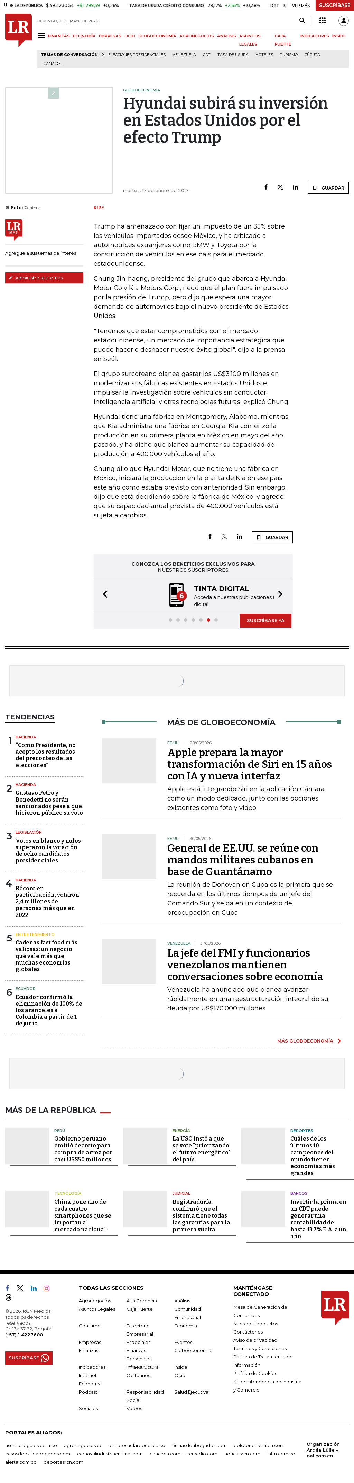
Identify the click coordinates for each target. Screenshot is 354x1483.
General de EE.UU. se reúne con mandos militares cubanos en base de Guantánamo (243, 859)
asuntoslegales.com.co (31, 1444)
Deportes (301, 1129)
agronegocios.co (83, 1444)
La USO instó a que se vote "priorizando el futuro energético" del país (201, 1148)
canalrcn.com (165, 1452)
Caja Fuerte (140, 1307)
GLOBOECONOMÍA (157, 35)
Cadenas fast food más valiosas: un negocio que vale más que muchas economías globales (46, 955)
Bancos (299, 1192)
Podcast (88, 1390)
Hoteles (264, 54)
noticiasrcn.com (242, 1452)
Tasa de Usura (233, 54)
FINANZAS (59, 35)
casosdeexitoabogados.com (37, 1452)
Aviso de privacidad (255, 1338)
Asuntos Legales (97, 1307)
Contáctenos (248, 1330)
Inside (180, 1365)
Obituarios (138, 1374)
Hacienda (26, 736)
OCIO (129, 35)
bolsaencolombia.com (259, 1444)
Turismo (289, 54)
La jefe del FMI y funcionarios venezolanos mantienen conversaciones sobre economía (245, 964)
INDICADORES (314, 35)
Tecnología (67, 1192)
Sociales (88, 1407)
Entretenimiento (35, 933)
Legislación (29, 831)
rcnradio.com (202, 1452)
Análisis (182, 1299)
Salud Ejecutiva (191, 1390)
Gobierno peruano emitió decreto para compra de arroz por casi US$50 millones (83, 1148)
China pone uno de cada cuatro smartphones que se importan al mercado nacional (82, 1214)
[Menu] (42, 35)
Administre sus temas (36, 277)
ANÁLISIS (226, 35)
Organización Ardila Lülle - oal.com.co (323, 1448)
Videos (134, 1407)
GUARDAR (328, 188)
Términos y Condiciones (260, 1347)
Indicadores (92, 1365)
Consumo (90, 1324)
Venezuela (184, 54)
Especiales (138, 1341)
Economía (185, 1324)
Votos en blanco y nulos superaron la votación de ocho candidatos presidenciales (48, 850)
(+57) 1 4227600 (24, 1333)
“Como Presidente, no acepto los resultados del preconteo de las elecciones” (46, 754)
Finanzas (88, 1349)
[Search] (302, 20)
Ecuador (26, 988)
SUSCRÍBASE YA (266, 619)
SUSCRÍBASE (335, 5)
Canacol (53, 63)
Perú (59, 1129)
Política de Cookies (255, 1372)
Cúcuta (312, 54)
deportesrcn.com (63, 1460)
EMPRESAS (110, 35)
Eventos (183, 1341)
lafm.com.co (281, 1452)
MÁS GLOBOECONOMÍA (305, 1040)
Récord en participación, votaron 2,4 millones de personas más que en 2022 (47, 901)
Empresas (90, 1341)
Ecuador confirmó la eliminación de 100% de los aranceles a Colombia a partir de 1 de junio (49, 1009)
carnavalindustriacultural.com (110, 1452)
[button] (103, 595)
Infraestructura (143, 1365)
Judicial (181, 1192)
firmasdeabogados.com (199, 1444)
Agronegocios (95, 1299)
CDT (207, 54)
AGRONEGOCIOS (196, 35)
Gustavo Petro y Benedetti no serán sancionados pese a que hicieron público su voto (49, 802)
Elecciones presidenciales (137, 54)
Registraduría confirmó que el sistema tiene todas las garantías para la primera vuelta (201, 1214)
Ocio (179, 1374)
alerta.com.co (21, 1460)
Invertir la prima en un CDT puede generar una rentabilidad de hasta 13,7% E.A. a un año (318, 1217)
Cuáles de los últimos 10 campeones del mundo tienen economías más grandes (312, 1154)
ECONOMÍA (84, 35)
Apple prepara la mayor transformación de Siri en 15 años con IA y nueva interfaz (249, 764)
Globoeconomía (192, 1349)
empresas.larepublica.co (137, 1444)
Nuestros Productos (255, 1322)
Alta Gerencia (142, 1299)
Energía (181, 1129)
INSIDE (339, 35)
